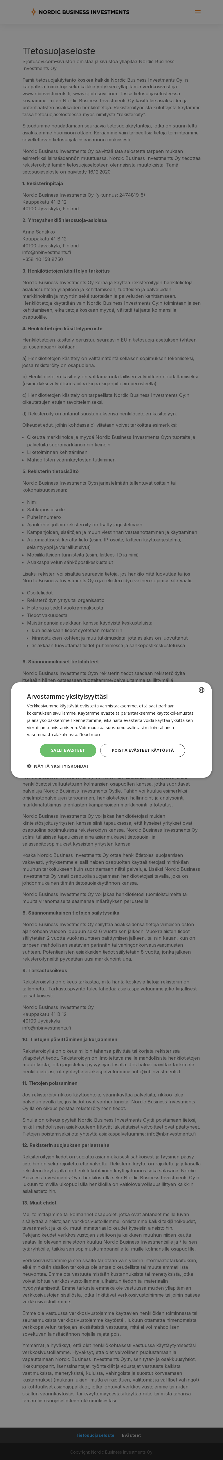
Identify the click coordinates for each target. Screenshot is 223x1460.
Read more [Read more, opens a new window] (90, 734)
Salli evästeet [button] (68, 750)
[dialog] (111, 730)
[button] (58, 766)
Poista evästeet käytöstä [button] (143, 750)
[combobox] (202, 690)
